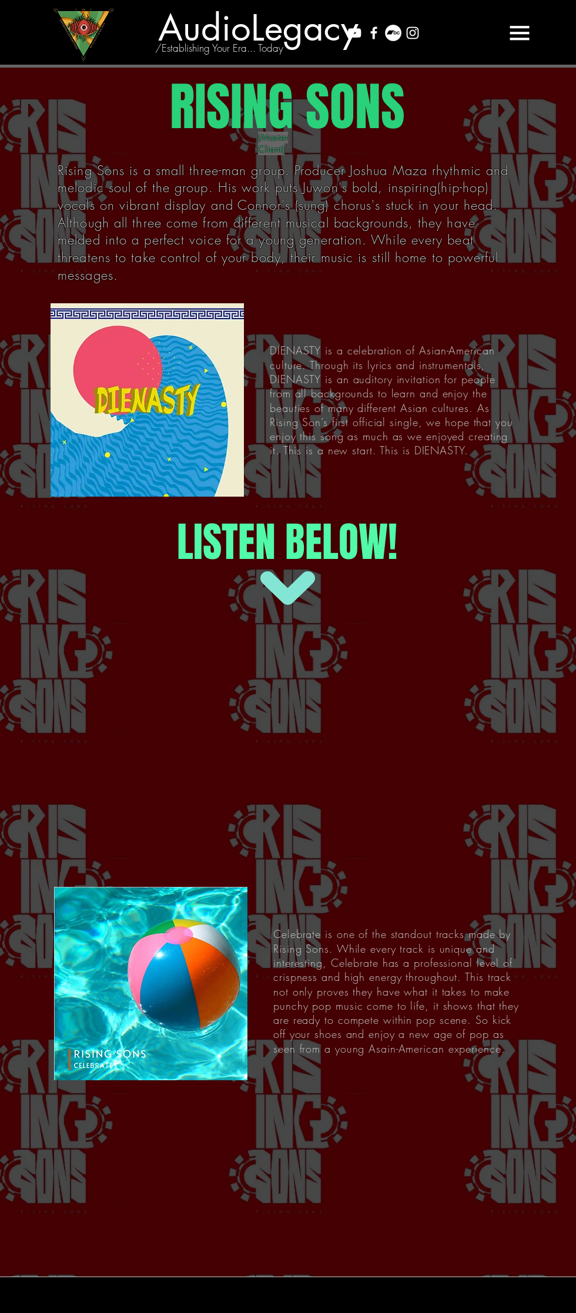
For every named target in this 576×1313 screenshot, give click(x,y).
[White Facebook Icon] (374, 33)
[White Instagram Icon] (412, 33)
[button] (519, 33)
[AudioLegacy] (258, 27)
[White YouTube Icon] (354, 33)
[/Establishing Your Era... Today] (219, 48)
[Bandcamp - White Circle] (393, 33)
